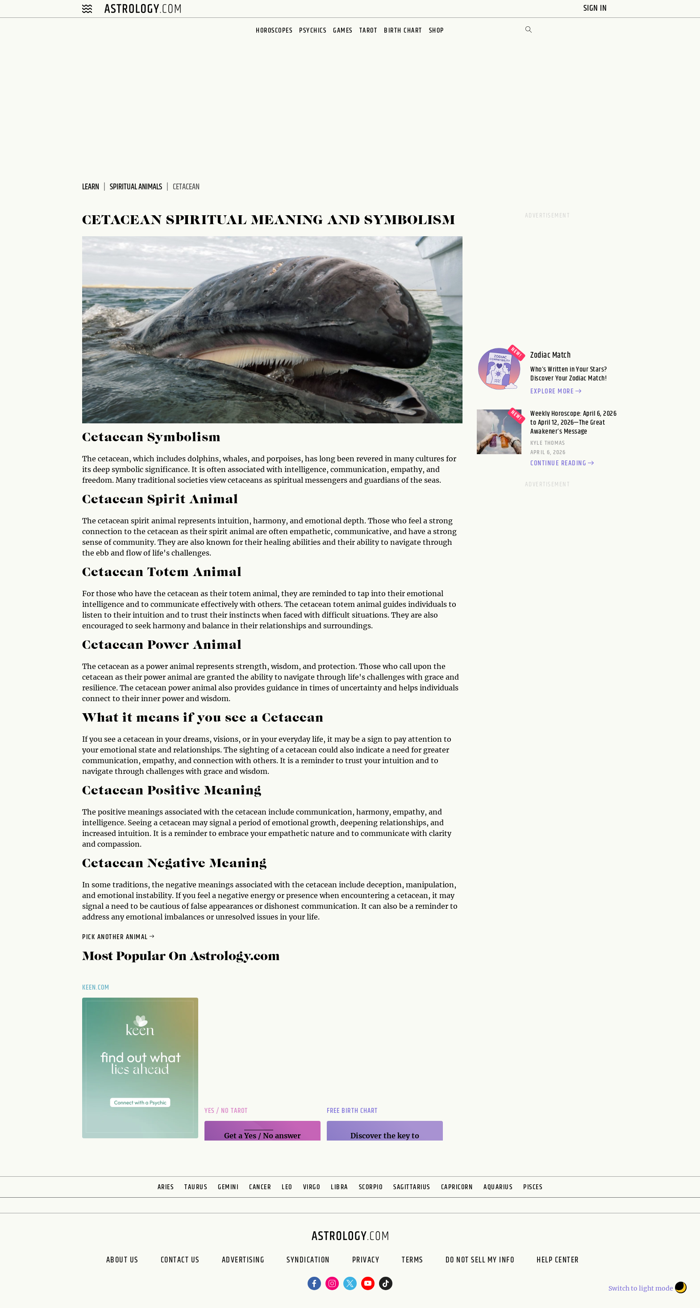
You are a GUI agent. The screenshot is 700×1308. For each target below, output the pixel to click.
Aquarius (497, 1187)
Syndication (308, 1261)
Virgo (312, 1187)
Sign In (596, 8)
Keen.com (96, 987)
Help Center (558, 1261)
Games (343, 30)
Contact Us (180, 1261)
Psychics (312, 30)
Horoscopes (274, 30)
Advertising (243, 1261)
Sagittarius (411, 1187)
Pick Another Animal (119, 937)
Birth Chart (403, 30)
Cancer (260, 1187)
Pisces (532, 1187)
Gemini (228, 1187)
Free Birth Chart (352, 1110)
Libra (339, 1187)
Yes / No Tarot (226, 1110)
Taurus (195, 1187)
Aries (166, 1187)
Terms (412, 1261)
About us (122, 1261)
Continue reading (563, 463)
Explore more (557, 391)
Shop (436, 30)
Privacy (366, 1261)
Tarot (368, 30)
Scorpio (371, 1187)
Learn (90, 187)
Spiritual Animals (136, 187)
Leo (287, 1187)
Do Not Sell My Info (480, 1261)
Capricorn (457, 1187)
